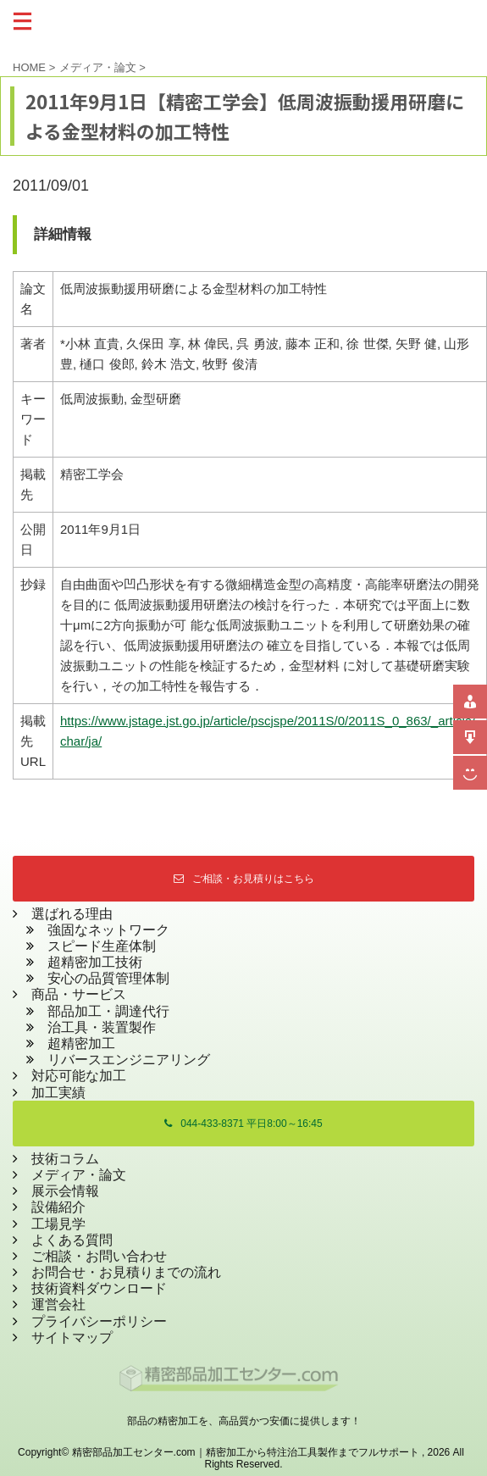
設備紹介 (58, 1207)
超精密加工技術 (94, 962)
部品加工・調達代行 (108, 1011)
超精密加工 (81, 1043)
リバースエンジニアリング (128, 1059)
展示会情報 (65, 1191)
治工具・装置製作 (101, 1027)
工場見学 (58, 1224)
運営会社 (58, 1304)
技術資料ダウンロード (99, 1288)
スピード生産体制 (101, 946)
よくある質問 (72, 1240)
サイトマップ (72, 1337)
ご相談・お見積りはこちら (244, 879)
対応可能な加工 (78, 1075)
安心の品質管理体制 (108, 978)
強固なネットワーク (108, 930)
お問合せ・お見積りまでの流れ (126, 1272)
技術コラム (65, 1158)
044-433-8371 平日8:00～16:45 (243, 1123)
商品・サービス (72, 994)
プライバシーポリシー (99, 1321)
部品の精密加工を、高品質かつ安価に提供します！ (244, 1421)
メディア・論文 (78, 1175)
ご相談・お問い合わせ (99, 1256)
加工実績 (58, 1092)
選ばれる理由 (72, 914)
